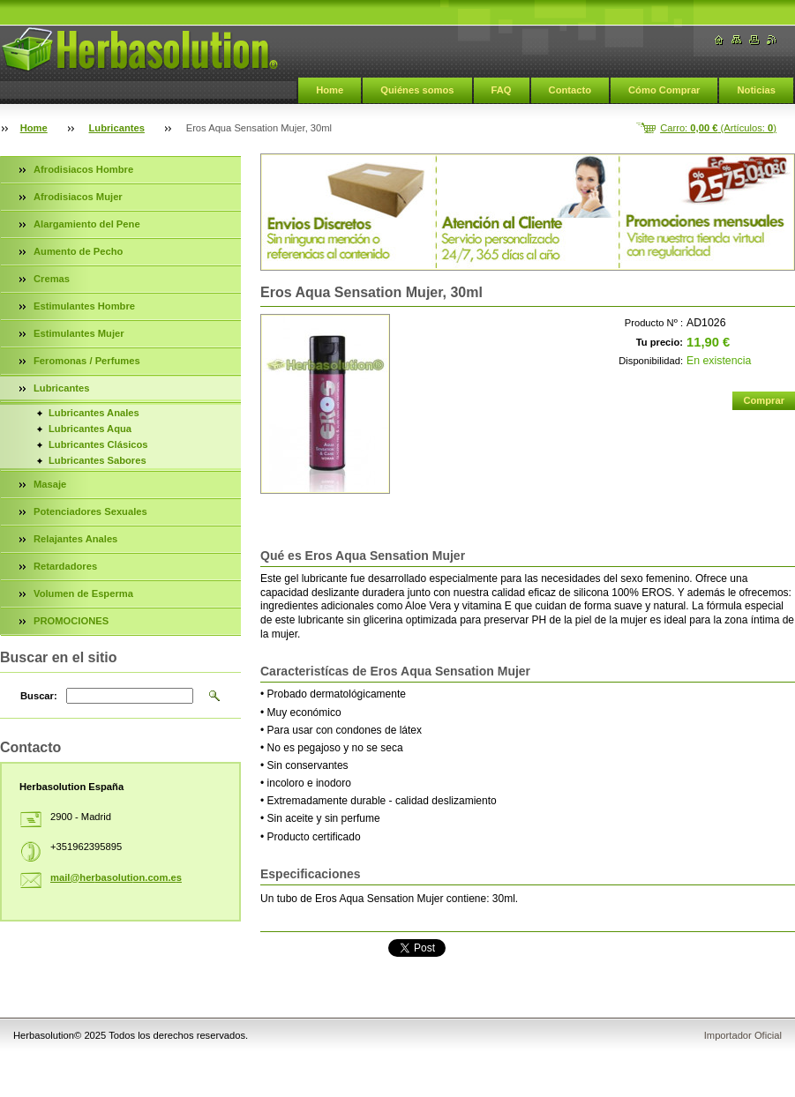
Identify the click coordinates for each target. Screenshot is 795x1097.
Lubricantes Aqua (90, 428)
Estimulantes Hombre (84, 306)
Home (329, 90)
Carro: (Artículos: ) (718, 128)
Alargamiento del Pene (87, 224)
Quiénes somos (417, 90)
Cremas (52, 278)
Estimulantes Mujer (79, 333)
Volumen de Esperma (83, 593)
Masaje (50, 484)
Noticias (756, 90)
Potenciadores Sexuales (90, 511)
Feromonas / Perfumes (87, 360)
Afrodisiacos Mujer (78, 196)
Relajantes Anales (75, 539)
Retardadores (65, 566)
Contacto (570, 90)
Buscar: (38, 695)
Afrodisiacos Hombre (83, 169)
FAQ (501, 90)
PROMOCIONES (71, 621)
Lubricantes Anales (94, 412)
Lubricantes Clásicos (98, 444)
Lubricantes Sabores (97, 460)
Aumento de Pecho (78, 251)
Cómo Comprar (664, 90)
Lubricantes (117, 128)
